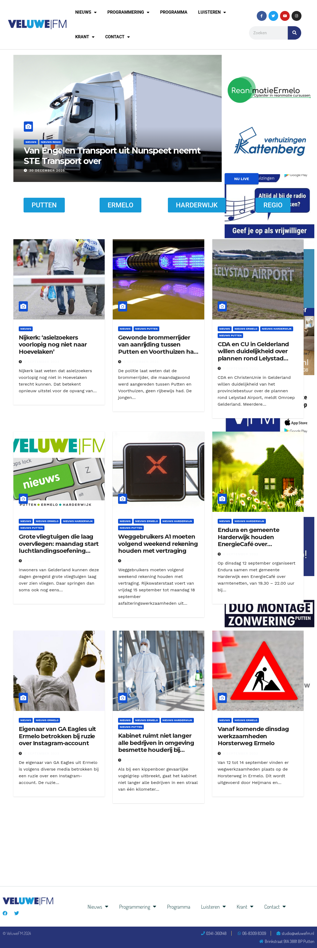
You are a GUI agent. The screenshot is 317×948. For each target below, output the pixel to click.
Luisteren (212, 12)
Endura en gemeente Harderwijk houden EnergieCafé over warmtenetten (248, 540)
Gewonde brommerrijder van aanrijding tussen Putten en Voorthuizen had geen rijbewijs (158, 348)
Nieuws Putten (146, 328)
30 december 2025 (47, 170)
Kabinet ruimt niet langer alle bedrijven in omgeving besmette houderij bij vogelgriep (156, 746)
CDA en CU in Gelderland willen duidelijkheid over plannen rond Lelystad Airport (253, 355)
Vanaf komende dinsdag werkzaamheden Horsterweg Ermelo (253, 736)
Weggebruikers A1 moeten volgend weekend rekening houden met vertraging (158, 543)
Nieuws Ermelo (246, 328)
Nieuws (86, 12)
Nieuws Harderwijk (277, 328)
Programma (173, 12)
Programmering (128, 12)
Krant (85, 37)
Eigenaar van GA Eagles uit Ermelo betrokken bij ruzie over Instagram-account (57, 736)
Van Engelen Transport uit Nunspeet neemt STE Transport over (112, 155)
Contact (117, 37)
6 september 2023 (41, 362)
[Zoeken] (294, 33)
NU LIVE (241, 179)
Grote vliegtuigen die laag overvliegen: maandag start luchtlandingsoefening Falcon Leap (59, 547)
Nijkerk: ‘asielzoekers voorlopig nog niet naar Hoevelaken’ (53, 344)
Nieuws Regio (51, 141)
